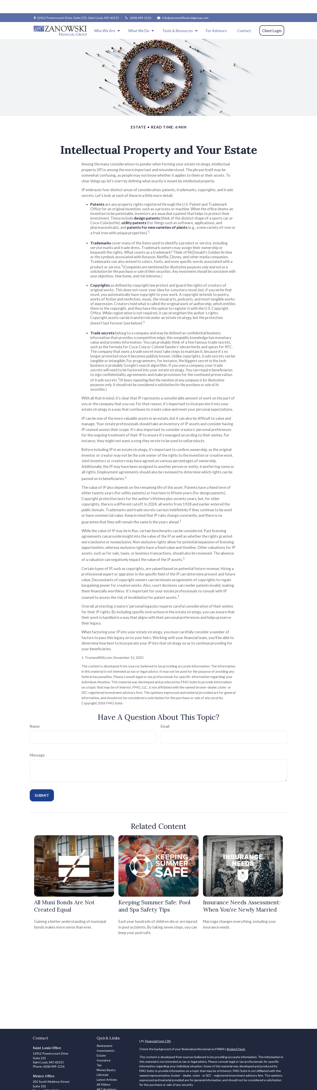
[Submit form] (42, 782)
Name (35, 713)
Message (37, 742)
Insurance (104, 1047)
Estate (101, 1042)
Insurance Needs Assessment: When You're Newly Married (241, 892)
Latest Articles (107, 1066)
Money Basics (106, 1057)
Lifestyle (103, 1061)
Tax (99, 1052)
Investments (105, 1037)
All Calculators (106, 1076)
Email (165, 713)
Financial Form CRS (158, 1028)
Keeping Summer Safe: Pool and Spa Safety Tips (154, 892)
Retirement (104, 1032)
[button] (106, 17)
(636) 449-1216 (138, 4)
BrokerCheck (236, 1036)
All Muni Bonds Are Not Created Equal (64, 892)
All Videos (104, 1071)
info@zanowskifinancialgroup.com (182, 4)
